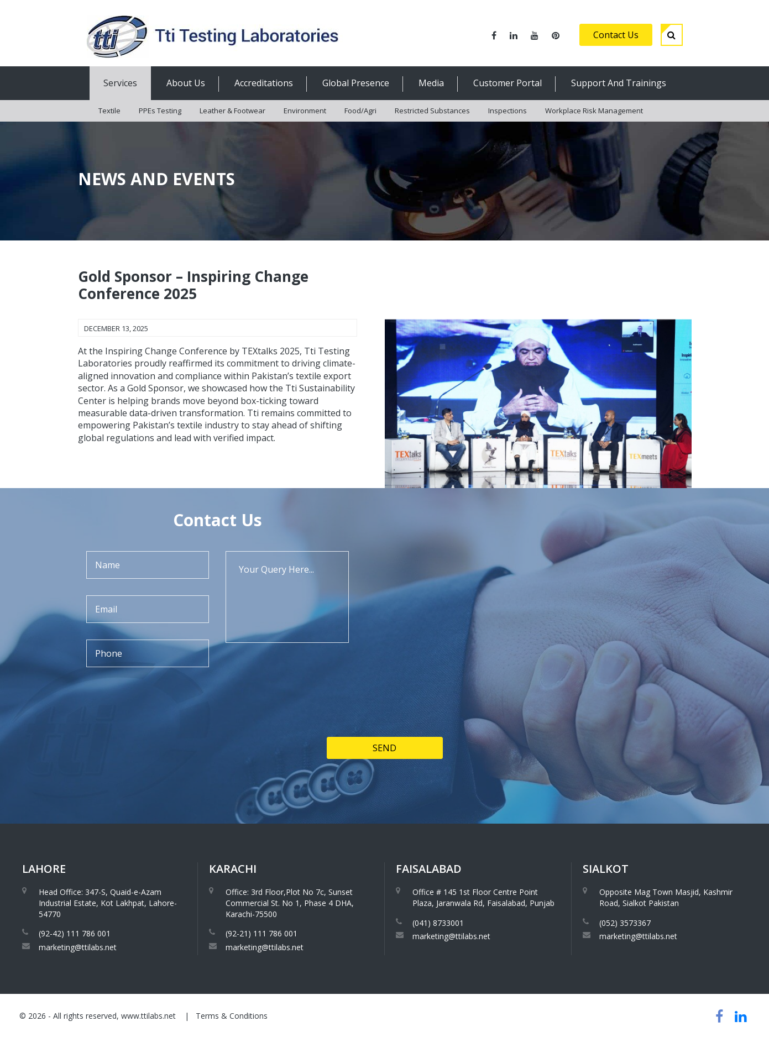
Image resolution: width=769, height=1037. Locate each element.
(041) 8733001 (438, 923)
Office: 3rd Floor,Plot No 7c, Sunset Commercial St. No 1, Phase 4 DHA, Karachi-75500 (290, 903)
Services (120, 83)
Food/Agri (360, 111)
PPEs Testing (160, 111)
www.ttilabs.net (148, 1015)
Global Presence (355, 83)
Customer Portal (507, 83)
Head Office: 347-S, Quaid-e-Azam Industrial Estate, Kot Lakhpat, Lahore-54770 (108, 903)
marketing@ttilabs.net (78, 947)
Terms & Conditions (232, 1015)
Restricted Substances (432, 111)
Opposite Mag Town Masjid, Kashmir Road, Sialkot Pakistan (666, 897)
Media (431, 83)
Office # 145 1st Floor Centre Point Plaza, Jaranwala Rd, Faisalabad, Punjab (483, 897)
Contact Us (616, 35)
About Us (185, 83)
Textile (109, 111)
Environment (305, 111)
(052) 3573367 (625, 923)
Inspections (507, 111)
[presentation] (162, 739)
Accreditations (263, 83)
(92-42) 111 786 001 (75, 933)
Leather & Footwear (232, 111)
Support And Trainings (618, 83)
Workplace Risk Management (594, 111)
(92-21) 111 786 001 (261, 933)
